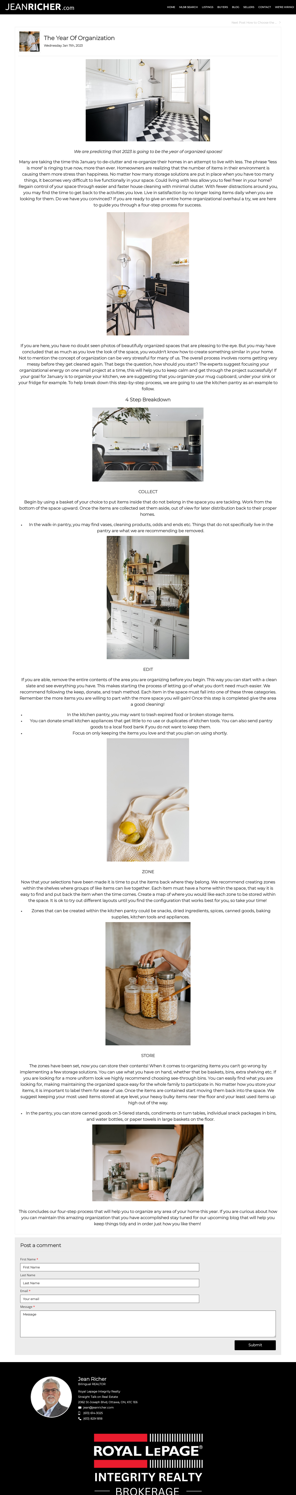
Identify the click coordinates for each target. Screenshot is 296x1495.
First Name (29, 1259)
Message (27, 1307)
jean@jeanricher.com (98, 1407)
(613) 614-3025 (93, 1413)
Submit (255, 1345)
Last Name (27, 1275)
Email (25, 1291)
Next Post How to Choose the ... (256, 22)
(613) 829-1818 (92, 1418)
